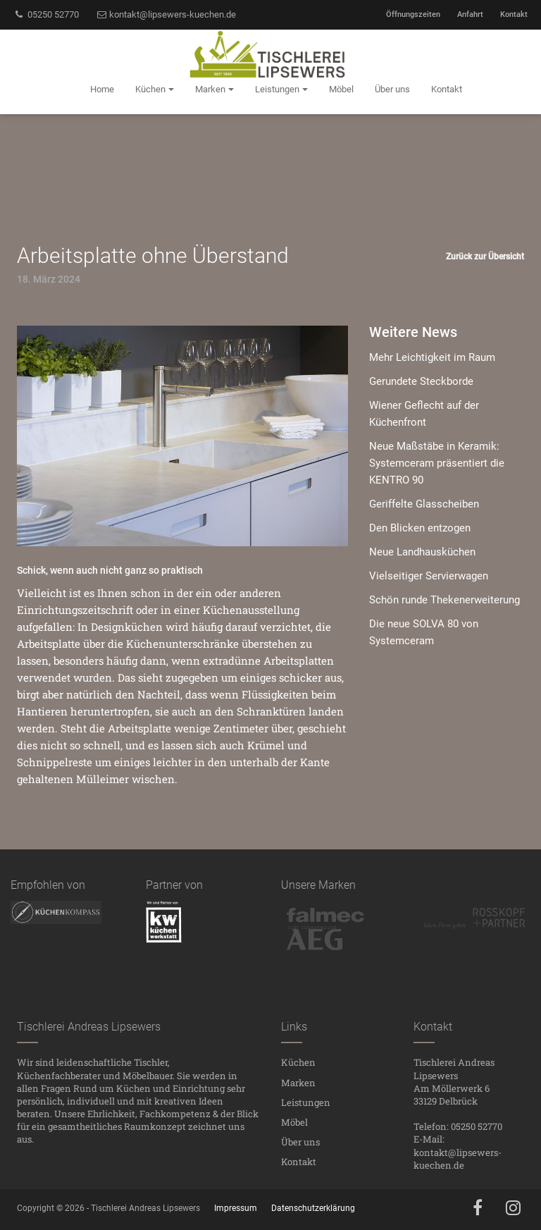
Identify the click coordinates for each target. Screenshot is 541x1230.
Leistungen (305, 1102)
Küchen (298, 1062)
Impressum (235, 1208)
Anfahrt (470, 14)
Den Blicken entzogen (420, 528)
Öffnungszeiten (413, 14)
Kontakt (514, 14)
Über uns (300, 1142)
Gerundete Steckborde (421, 381)
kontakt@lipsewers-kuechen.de (166, 14)
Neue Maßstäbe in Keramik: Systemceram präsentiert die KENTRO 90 (436, 463)
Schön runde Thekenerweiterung (444, 600)
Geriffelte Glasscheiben (424, 504)
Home (102, 89)
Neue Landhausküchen (422, 552)
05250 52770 (46, 14)
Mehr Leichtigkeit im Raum (432, 357)
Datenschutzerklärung (313, 1208)
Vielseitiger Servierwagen (428, 576)
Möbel (294, 1122)
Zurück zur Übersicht (485, 257)
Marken (298, 1082)
